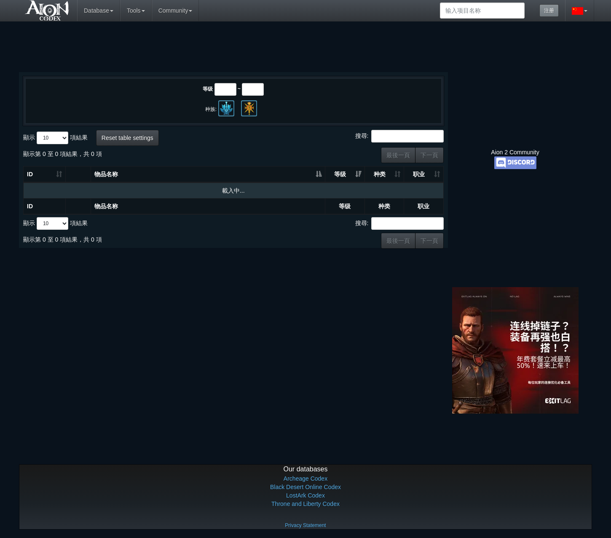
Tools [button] (136, 10)
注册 (549, 10)
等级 (208, 89)
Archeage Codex (305, 478)
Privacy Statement (305, 525)
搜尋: (399, 136)
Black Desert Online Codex (305, 487)
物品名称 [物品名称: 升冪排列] (106, 174)
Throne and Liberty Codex (305, 503)
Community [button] (175, 10)
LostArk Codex (305, 495)
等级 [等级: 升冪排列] (340, 174)
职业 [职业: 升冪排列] (419, 174)
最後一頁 (398, 155)
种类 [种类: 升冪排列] (380, 174)
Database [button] (98, 10)
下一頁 (429, 155)
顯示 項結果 (55, 138)
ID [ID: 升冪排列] (30, 174)
